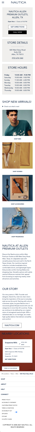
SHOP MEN (17, 139)
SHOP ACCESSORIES (17, 204)
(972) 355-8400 (23, 343)
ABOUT (13, 384)
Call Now (17, 32)
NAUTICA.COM (12, 325)
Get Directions (16, 26)
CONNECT (13, 394)
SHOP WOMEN (17, 171)
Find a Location (10, 368)
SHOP (13, 379)
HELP (13, 389)
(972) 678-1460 (17, 58)
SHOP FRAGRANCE (17, 237)
